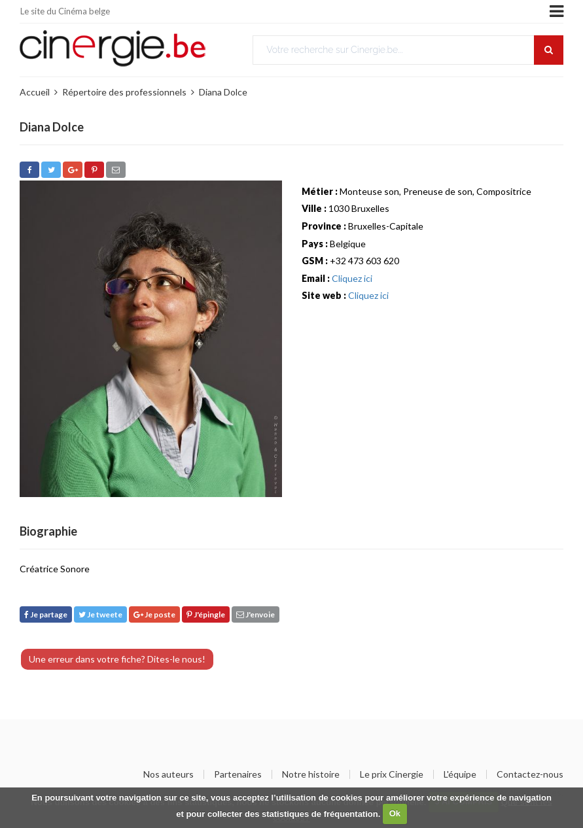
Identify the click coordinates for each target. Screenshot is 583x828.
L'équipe (460, 774)
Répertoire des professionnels (124, 91)
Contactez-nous (530, 774)
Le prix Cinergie (391, 774)
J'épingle (205, 614)
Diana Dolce (223, 91)
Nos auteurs (168, 774)
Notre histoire (311, 774)
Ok (394, 813)
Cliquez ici (352, 278)
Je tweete (100, 614)
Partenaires (238, 774)
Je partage (45, 614)
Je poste (154, 614)
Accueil (35, 91)
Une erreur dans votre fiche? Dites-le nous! (117, 658)
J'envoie (255, 614)
